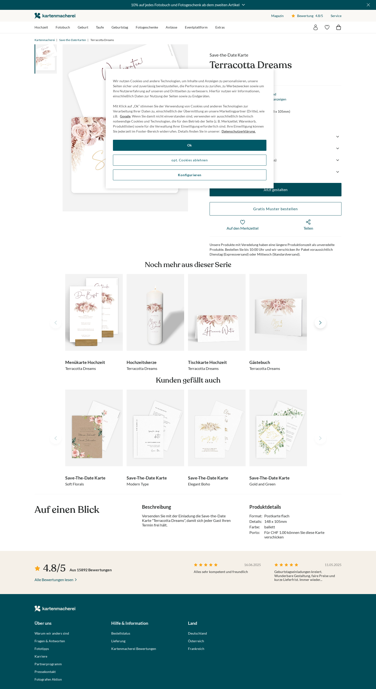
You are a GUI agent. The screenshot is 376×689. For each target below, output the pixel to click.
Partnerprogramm (48, 664)
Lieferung (118, 641)
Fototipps (42, 649)
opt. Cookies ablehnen (189, 160)
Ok (189, 145)
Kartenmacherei (45, 40)
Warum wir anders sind (52, 633)
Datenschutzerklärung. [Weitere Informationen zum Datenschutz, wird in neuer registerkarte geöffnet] (239, 131)
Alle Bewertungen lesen (54, 579)
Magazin (277, 16)
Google (125, 116)
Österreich (196, 641)
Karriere (41, 656)
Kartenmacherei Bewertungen (133, 649)
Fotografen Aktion (48, 679)
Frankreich (196, 649)
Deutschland (197, 633)
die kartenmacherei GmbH (55, 16)
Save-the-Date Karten (72, 40)
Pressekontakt (45, 672)
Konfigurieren (189, 175)
